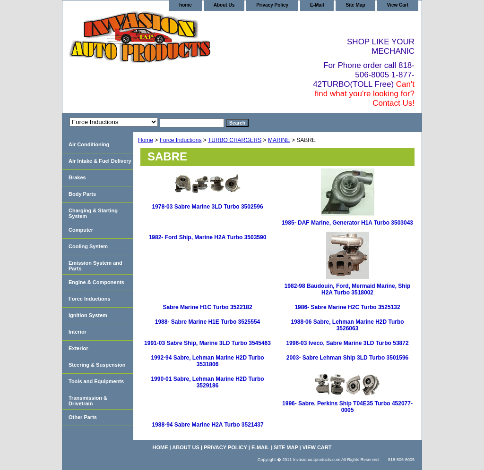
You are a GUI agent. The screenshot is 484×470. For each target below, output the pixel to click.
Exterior (78, 348)
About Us (224, 5)
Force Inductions (181, 140)
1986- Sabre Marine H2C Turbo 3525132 (347, 307)
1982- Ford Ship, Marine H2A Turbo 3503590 (208, 237)
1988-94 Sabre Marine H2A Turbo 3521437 (207, 424)
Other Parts (83, 417)
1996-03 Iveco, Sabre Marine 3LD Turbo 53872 (347, 343)
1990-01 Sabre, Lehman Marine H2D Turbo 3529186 (207, 382)
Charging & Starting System (93, 213)
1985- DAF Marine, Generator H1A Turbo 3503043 (347, 222)
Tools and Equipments (96, 381)
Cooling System (88, 246)
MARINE (279, 140)
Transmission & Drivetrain (88, 400)
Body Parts (82, 194)
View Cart (397, 5)
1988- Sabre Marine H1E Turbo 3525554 (207, 322)
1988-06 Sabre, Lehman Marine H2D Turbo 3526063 (347, 325)
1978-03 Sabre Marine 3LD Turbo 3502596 (207, 206)
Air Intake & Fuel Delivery (100, 161)
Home (145, 140)
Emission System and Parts (95, 265)
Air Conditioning (89, 144)
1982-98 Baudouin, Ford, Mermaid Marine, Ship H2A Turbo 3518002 (348, 289)
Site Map (355, 5)
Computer (81, 230)
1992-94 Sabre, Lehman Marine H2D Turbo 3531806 (207, 361)
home (185, 5)
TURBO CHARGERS (234, 140)
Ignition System (88, 315)
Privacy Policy (272, 5)
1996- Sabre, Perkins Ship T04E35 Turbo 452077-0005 (347, 406)
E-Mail (317, 5)
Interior (77, 332)
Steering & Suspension (97, 365)
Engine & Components (96, 282)
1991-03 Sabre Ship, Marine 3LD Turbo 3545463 (207, 343)
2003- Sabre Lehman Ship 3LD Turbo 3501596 (347, 357)
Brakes (77, 177)
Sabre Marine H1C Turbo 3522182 (207, 307)
